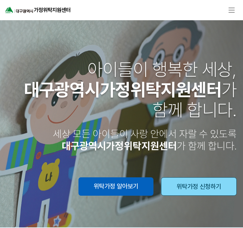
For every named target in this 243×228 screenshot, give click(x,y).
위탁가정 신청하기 (199, 186)
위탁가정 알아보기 (116, 186)
